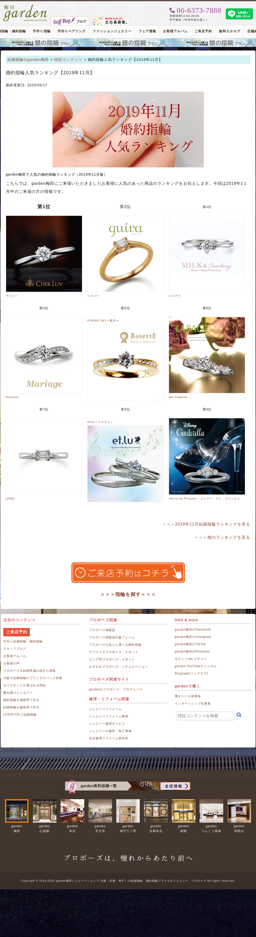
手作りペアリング (72, 31)
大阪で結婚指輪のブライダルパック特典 (33, 678)
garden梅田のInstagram (193, 637)
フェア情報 (147, 31)
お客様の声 (11, 663)
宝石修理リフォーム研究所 (109, 738)
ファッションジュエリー (112, 31)
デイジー (12, 295)
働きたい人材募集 (188, 696)
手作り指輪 (41, 31)
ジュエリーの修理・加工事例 (110, 731)
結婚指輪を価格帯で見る (21, 707)
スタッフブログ (14, 648)
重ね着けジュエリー (18, 692)
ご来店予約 (203, 31)
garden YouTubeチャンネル (196, 666)
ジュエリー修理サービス (107, 723)
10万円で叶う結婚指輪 (20, 714)
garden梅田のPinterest (192, 651)
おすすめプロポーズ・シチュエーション (118, 666)
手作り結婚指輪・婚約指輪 (23, 641)
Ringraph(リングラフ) (191, 673)
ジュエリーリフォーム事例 (109, 716)
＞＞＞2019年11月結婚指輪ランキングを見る (206, 524)
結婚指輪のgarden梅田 (28, 59)
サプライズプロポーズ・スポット (113, 652)
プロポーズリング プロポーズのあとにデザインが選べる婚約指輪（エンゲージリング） (128, 42)
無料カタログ (229, 31)
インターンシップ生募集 (193, 703)
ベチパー (93, 295)
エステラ (175, 295)
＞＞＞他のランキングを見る (222, 537)
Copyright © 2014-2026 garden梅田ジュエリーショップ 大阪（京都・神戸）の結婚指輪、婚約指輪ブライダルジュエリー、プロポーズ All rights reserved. (128, 880)
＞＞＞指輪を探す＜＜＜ (128, 594)
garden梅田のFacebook (193, 629)
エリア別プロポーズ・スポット (112, 659)
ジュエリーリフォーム (105, 709)
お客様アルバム (175, 31)
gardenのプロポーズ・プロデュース (116, 689)
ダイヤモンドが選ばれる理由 (24, 685)
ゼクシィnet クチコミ (191, 659)
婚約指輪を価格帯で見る (21, 700)
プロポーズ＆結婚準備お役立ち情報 (29, 670)
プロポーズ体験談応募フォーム (112, 637)
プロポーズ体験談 (102, 630)
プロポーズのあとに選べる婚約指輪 (115, 644)
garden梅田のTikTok (190, 644)
